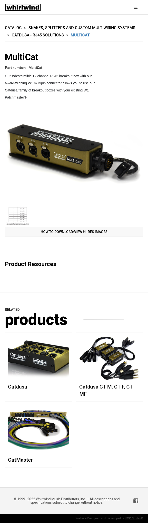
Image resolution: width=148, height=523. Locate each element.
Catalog (13, 27)
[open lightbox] (74, 155)
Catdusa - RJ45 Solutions (38, 35)
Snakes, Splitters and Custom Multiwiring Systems (82, 27)
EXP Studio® (134, 518)
